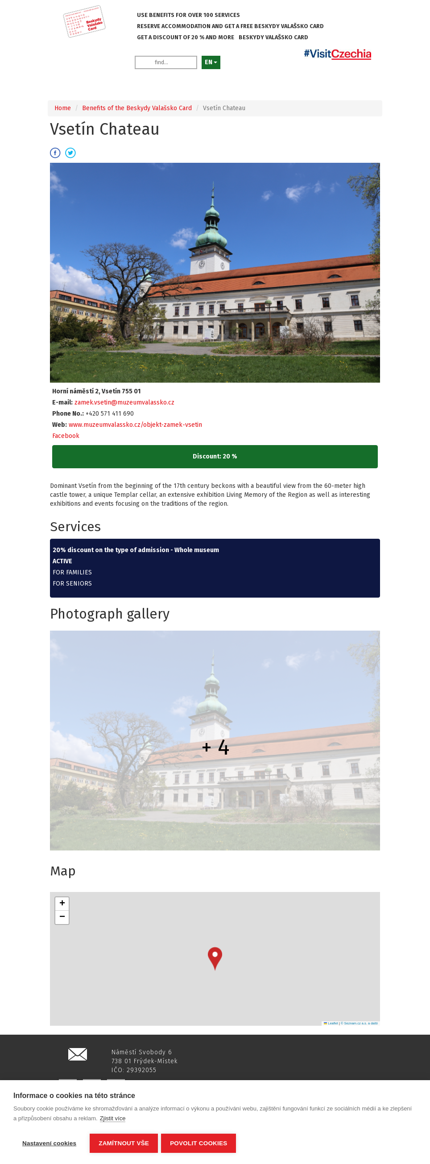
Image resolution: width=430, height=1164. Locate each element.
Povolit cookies (199, 1143)
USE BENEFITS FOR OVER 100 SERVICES (188, 15)
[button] (215, 959)
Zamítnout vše (124, 1143)
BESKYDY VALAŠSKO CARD (273, 37)
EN (211, 62)
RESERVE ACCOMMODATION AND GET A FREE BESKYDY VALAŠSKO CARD (230, 26)
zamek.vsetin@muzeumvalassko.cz (124, 402)
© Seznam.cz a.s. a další (359, 1023)
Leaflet (331, 1023)
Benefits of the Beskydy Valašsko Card (137, 108)
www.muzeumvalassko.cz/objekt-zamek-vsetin (135, 425)
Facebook (65, 436)
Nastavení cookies (49, 1143)
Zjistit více (113, 1119)
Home (62, 108)
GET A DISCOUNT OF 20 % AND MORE (185, 37)
